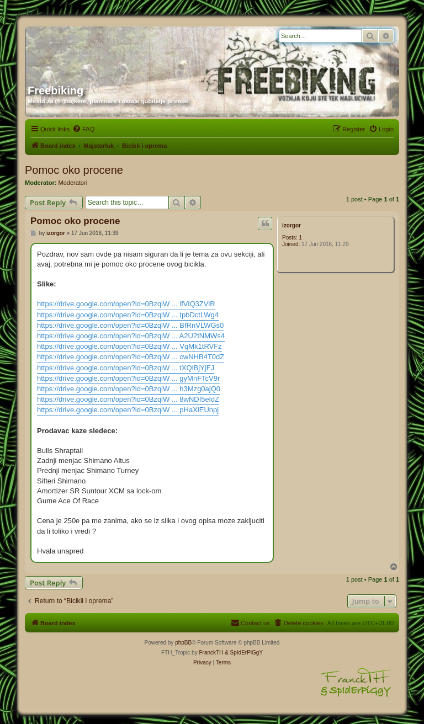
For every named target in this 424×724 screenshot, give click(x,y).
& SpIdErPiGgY (244, 653)
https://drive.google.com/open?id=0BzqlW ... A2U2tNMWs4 (131, 336)
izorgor (291, 225)
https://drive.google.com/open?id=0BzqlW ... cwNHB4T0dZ (130, 357)
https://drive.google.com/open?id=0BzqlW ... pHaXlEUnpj (128, 410)
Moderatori (73, 182)
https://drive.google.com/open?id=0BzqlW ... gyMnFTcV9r (128, 378)
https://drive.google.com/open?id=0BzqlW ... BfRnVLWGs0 (130, 325)
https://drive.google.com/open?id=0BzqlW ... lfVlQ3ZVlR (126, 304)
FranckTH (211, 653)
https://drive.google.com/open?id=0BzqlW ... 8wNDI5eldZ (128, 399)
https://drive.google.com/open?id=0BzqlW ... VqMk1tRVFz (129, 346)
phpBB (183, 643)
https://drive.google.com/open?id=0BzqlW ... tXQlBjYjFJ (125, 368)
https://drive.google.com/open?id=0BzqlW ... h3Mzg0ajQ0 (128, 389)
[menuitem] (83, 129)
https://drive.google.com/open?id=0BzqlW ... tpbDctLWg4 (128, 315)
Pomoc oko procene (74, 170)
